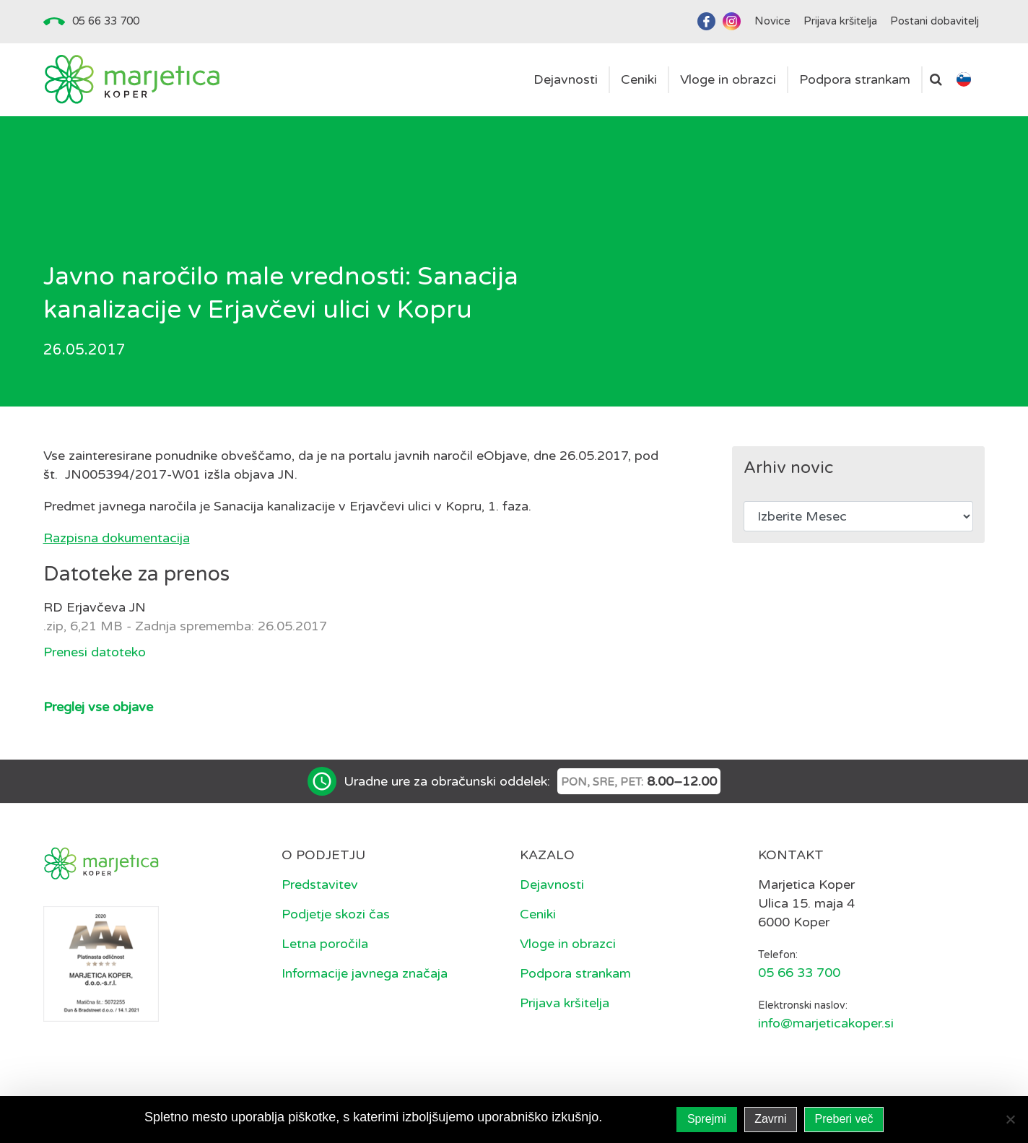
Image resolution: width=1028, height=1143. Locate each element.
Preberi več (844, 1119)
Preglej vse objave (98, 707)
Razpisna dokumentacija (116, 538)
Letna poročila (325, 944)
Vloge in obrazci (568, 944)
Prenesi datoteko (94, 652)
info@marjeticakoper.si (826, 1023)
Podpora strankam (575, 973)
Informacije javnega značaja (365, 973)
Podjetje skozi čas (336, 914)
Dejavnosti (552, 884)
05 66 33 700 (105, 20)
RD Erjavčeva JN (94, 607)
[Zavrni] (1010, 1119)
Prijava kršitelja (564, 1003)
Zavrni (770, 1119)
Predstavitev (320, 884)
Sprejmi (706, 1119)
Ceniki (538, 914)
